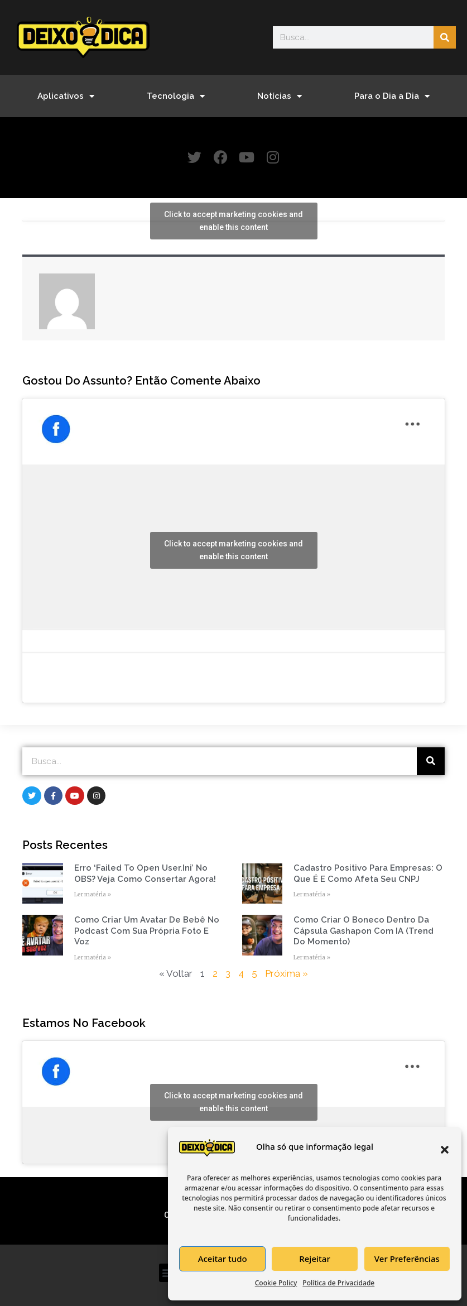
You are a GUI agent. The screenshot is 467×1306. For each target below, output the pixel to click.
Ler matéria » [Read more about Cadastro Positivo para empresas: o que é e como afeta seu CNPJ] (311, 894)
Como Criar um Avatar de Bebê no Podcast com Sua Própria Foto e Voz (146, 931)
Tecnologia (176, 96)
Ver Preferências (407, 1258)
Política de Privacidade (338, 1283)
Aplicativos (65, 96)
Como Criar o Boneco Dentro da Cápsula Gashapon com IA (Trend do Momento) (363, 931)
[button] (444, 1149)
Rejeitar (314, 1258)
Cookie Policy (276, 1283)
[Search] (445, 37)
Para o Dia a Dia (392, 96)
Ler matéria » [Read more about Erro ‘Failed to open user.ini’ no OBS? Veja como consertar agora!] (92, 894)
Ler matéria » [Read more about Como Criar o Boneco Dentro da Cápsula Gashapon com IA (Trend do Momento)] (311, 957)
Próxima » (286, 973)
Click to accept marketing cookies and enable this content (233, 221)
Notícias (279, 96)
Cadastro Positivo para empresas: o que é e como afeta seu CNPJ (367, 873)
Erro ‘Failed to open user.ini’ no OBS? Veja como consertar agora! (145, 873)
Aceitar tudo (222, 1258)
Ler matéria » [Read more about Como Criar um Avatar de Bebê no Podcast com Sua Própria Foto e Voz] (92, 957)
